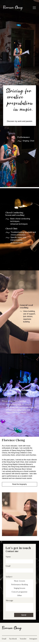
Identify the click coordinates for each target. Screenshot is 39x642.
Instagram (33, 639)
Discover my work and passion (19, 121)
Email (8, 566)
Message (9, 600)
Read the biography (19, 484)
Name (8, 556)
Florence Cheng (13, 8)
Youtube (23, 639)
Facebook (13, 639)
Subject (9, 576)
